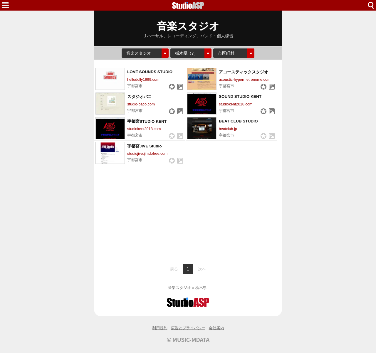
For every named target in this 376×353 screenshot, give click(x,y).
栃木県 (201, 287)
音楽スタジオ (179, 287)
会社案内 (216, 328)
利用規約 (159, 328)
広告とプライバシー (188, 328)
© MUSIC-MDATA (188, 339)
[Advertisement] (188, 214)
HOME (188, 5)
